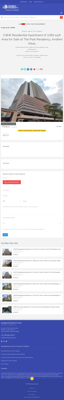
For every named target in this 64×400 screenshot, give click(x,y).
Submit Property (39, 1)
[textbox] (31, 223)
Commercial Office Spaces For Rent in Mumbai (13, 354)
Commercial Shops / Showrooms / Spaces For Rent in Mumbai (17, 357)
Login (30, 1)
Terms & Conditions (32, 391)
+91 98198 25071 (8, 335)
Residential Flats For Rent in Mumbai (10, 351)
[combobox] (12, 201)
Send (5, 234)
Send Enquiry (23, 1)
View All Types (5, 364)
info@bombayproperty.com (8, 337)
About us (32, 388)
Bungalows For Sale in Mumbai (9, 360)
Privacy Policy (32, 394)
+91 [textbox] (4, 201)
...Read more (29, 377)
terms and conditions (38, 229)
